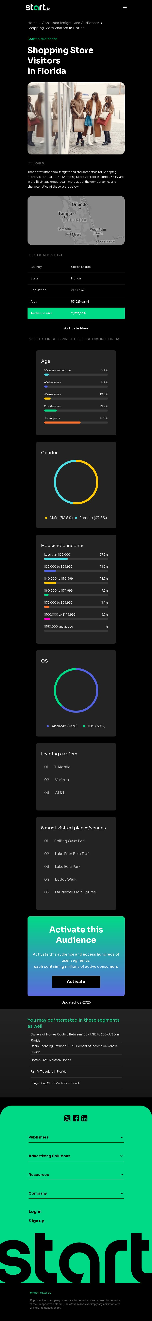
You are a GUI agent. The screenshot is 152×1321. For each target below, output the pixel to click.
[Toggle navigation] (124, 7)
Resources (39, 1174)
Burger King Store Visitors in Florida (55, 1083)
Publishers (39, 1137)
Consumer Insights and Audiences (70, 23)
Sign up (37, 1220)
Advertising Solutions (49, 1156)
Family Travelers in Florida (49, 1071)
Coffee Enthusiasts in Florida (51, 1060)
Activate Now (76, 328)
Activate (76, 981)
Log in (35, 1211)
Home (32, 23)
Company (38, 1193)
